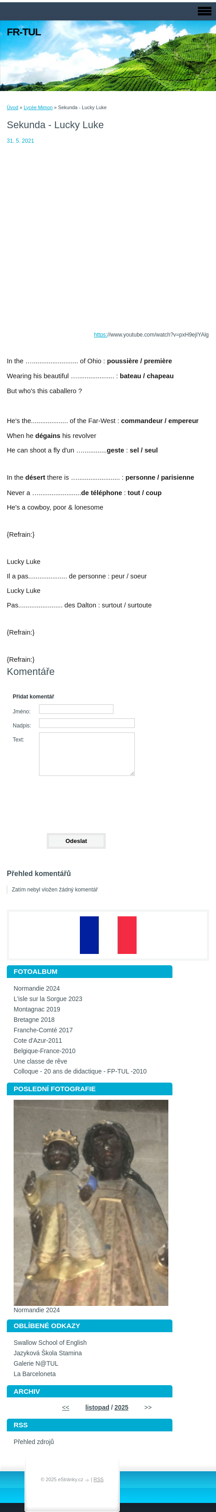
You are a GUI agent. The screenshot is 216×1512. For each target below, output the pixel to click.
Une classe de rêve (40, 1061)
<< (65, 1407)
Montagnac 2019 (37, 1009)
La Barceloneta (35, 1374)
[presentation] (76, 800)
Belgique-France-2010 (45, 1051)
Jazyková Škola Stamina (48, 1353)
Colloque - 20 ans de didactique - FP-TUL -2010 (80, 1071)
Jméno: (21, 711)
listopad (97, 1407)
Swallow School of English (50, 1342)
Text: (18, 740)
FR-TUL (24, 32)
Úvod (12, 107)
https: (100, 335)
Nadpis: (22, 725)
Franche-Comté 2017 (43, 1030)
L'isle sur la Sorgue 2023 (48, 999)
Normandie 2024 (37, 988)
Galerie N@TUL (36, 1363)
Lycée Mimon (38, 107)
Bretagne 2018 (34, 1019)
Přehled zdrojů (34, 1442)
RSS (98, 1479)
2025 (121, 1407)
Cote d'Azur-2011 (38, 1040)
